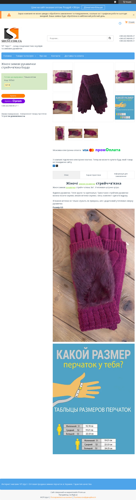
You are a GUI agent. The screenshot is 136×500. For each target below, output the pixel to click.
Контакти (55, 56)
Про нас (43, 56)
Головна (7, 56)
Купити (13, 96)
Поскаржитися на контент (61, 497)
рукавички (70, 187)
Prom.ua (81, 492)
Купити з (13, 101)
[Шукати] (109, 38)
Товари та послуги (24, 56)
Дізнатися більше (93, 7)
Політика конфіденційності (85, 497)
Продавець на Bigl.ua (68, 494)
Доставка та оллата (74, 56)
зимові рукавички (87, 183)
